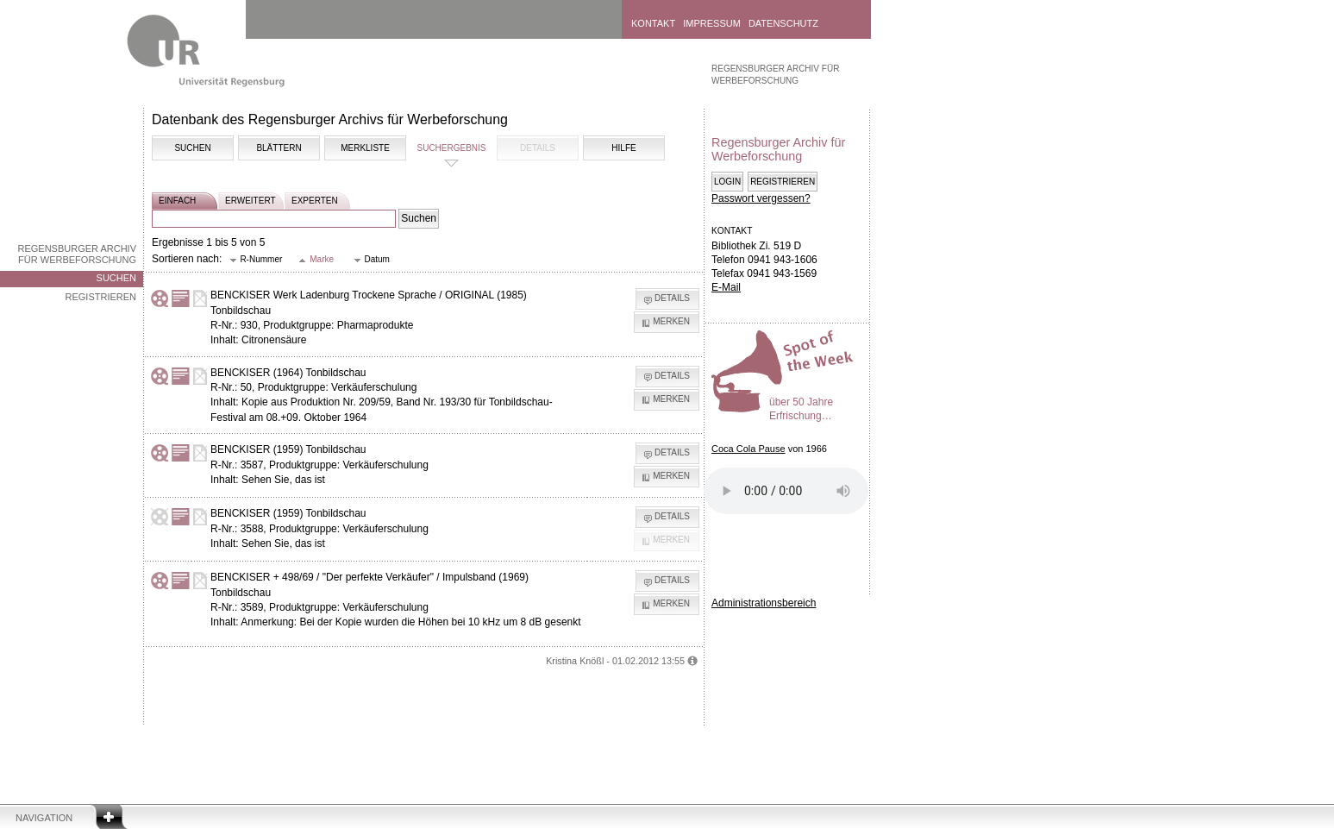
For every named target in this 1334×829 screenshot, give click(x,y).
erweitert (250, 200)
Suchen (116, 278)
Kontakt (653, 23)
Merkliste (365, 148)
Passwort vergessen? (761, 198)
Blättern (278, 148)
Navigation (44, 818)
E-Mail (726, 287)
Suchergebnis (450, 148)
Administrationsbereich (763, 603)
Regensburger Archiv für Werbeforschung (76, 254)
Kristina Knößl (575, 661)
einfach (177, 200)
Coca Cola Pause (748, 448)
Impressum (712, 23)
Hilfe (623, 148)
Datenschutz (783, 23)
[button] (256, 260)
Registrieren (100, 297)
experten (314, 200)
